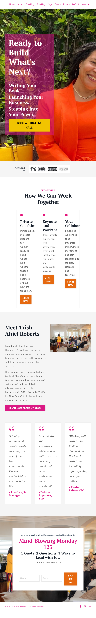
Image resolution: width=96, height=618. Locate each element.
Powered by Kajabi (84, 611)
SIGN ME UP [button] (70, 579)
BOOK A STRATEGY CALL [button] (29, 125)
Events (66, 4)
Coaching (30, 4)
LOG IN (75, 4)
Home (12, 4)
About (20, 4)
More (86, 4)
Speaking (41, 4)
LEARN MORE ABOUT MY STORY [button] (25, 408)
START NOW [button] (25, 299)
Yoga (50, 4)
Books (58, 4)
